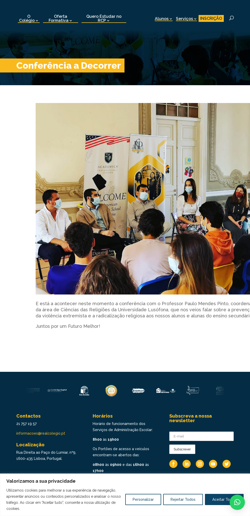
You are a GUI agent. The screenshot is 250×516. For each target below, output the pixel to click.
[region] (125, 495)
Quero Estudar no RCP (103, 18)
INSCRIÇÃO (211, 18)
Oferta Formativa (58, 18)
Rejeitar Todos (183, 499)
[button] (237, 502)
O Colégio (27, 18)
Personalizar (143, 499)
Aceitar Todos (224, 499)
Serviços (184, 18)
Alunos (162, 18)
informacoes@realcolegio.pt (40, 433)
